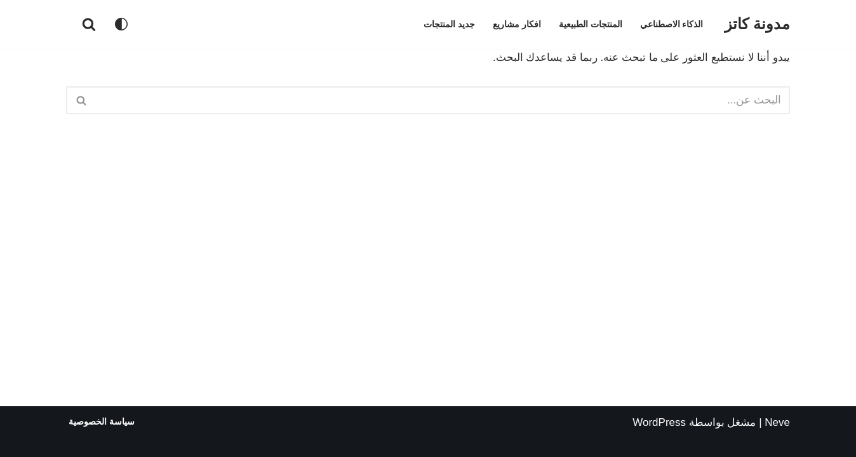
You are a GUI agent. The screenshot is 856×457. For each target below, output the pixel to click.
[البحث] (89, 24)
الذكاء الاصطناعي (672, 24)
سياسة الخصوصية (102, 422)
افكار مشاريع (517, 24)
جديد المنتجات (449, 24)
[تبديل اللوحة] (121, 24)
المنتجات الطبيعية (590, 24)
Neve (777, 422)
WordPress (659, 422)
